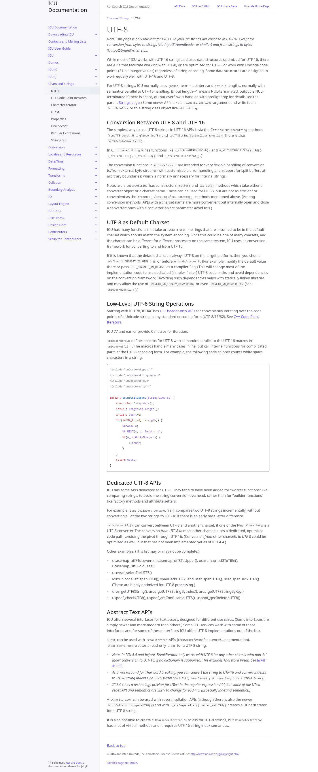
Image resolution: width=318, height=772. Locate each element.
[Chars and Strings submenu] (96, 83)
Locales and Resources (64, 154)
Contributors (57, 232)
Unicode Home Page (256, 6)
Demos (53, 62)
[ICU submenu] (96, 55)
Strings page (129, 102)
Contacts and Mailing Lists (67, 41)
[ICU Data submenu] (96, 210)
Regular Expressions (65, 133)
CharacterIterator (63, 105)
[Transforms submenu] (96, 175)
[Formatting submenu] (96, 168)
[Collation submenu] (96, 182)
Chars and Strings (61, 84)
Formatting (56, 168)
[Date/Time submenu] (96, 161)
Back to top (116, 745)
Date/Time (56, 161)
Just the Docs (74, 763)
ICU (51, 55)
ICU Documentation (67, 6)
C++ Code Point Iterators (69, 98)
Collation (54, 182)
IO (50, 196)
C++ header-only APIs (177, 310)
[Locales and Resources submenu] (96, 154)
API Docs (179, 6)
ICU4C (52, 69)
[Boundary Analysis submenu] (96, 189)
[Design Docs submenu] (96, 224)
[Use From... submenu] (96, 217)
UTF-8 (55, 91)
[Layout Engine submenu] (96, 203)
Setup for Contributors (64, 239)
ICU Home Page (227, 6)
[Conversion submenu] (96, 147)
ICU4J (52, 77)
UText (55, 112)
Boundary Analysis (61, 189)
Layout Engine (58, 204)
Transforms (56, 175)
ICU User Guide (59, 48)
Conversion (56, 147)
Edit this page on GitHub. (122, 763)
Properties (58, 119)
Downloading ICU (61, 34)
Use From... (56, 218)
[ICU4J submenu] (96, 76)
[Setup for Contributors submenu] (96, 239)
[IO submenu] (96, 196)
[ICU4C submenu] (96, 69)
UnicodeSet (59, 126)
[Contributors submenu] (96, 232)
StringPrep (58, 140)
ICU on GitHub (201, 6)
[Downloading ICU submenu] (96, 34)
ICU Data (54, 211)
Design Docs (57, 225)
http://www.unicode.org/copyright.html (214, 754)
